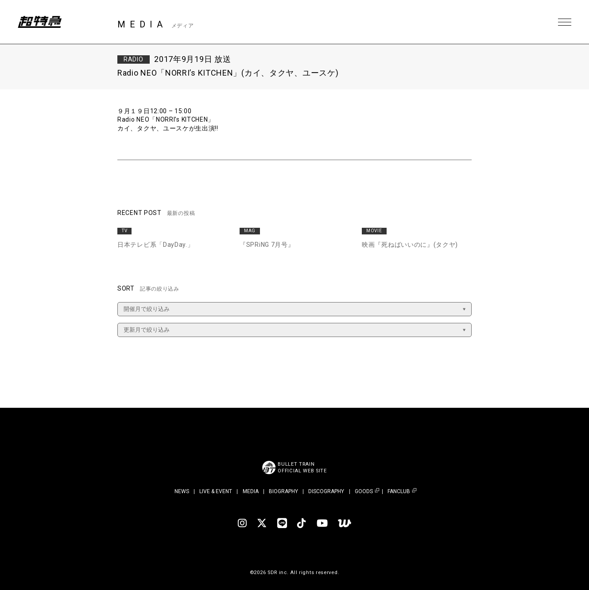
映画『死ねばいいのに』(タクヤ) (410, 244)
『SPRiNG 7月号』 (267, 244)
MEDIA (251, 491)
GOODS (364, 491)
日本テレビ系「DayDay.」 (155, 244)
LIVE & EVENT (215, 491)
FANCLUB (399, 491)
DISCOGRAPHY (326, 491)
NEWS (181, 491)
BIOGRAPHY (283, 491)
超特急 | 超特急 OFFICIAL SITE (40, 22)
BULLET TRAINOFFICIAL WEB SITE (302, 467)
